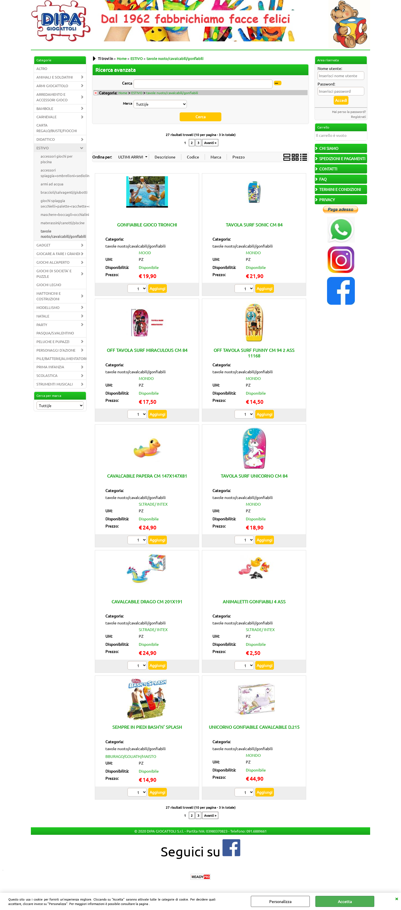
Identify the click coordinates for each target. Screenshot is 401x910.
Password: (326, 83)
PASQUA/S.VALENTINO (55, 333)
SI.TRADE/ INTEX (153, 503)
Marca (127, 103)
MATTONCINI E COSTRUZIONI (48, 296)
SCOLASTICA (47, 375)
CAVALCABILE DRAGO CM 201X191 (147, 601)
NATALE (42, 316)
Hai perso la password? (349, 111)
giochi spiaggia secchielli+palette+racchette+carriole (63, 203)
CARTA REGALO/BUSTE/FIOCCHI (56, 128)
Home (122, 92)
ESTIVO (42, 147)
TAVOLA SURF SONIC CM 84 (254, 224)
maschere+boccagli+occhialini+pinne (63, 214)
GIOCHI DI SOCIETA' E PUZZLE (53, 273)
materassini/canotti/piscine (63, 222)
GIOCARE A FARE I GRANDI (58, 253)
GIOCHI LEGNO (48, 284)
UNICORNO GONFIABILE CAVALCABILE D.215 (254, 727)
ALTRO (41, 68)
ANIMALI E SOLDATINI (54, 77)
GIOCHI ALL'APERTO (53, 262)
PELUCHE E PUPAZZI (53, 341)
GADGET (43, 245)
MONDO (253, 252)
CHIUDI (396, 898)
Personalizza (280, 901)
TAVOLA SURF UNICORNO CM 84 (254, 475)
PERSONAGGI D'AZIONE (55, 350)
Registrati (358, 116)
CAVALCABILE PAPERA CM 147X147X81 (147, 475)
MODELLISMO (48, 307)
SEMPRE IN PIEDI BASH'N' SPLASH (147, 727)
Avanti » (210, 142)
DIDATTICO (45, 139)
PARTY (41, 324)
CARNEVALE (46, 116)
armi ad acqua (52, 184)
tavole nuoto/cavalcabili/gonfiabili (63, 234)
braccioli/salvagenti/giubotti (63, 192)
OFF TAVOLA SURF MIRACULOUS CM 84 (147, 350)
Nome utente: (330, 68)
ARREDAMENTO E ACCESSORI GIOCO (52, 97)
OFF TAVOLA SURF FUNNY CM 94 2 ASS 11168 (254, 352)
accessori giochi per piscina (57, 159)
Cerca (127, 82)
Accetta (345, 901)
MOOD (145, 252)
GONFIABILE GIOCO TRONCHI (147, 224)
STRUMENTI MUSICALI (54, 384)
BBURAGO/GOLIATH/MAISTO (130, 756)
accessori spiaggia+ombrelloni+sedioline (63, 173)
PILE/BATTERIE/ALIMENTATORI (61, 358)
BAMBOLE (44, 108)
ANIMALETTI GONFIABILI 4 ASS (254, 601)
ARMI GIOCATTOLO (52, 85)
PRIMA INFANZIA (50, 366)
